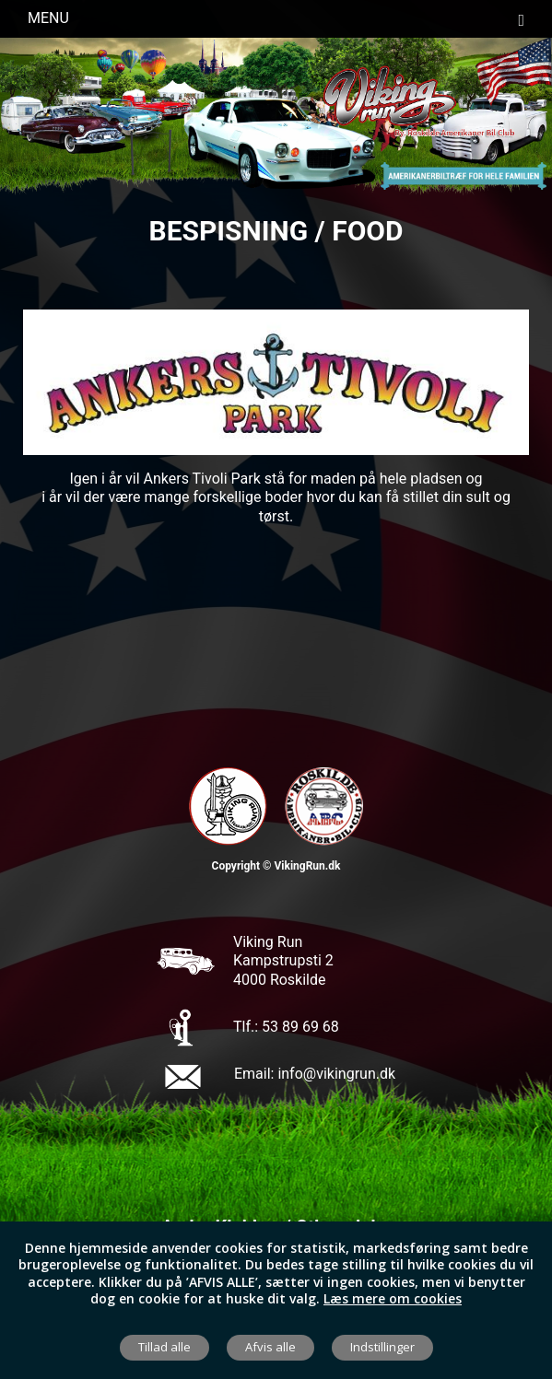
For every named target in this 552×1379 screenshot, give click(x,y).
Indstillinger (382, 1346)
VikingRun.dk (307, 865)
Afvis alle (270, 1346)
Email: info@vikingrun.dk (314, 1073)
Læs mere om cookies (392, 1298)
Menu (276, 19)
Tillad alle (164, 1346)
